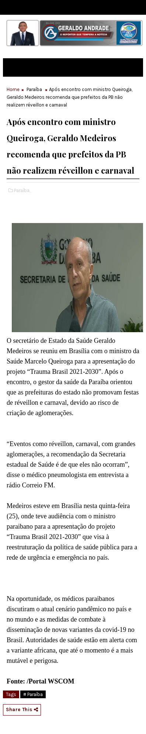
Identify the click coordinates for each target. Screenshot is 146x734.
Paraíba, (22, 190)
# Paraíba (33, 694)
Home (13, 89)
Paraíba (34, 89)
